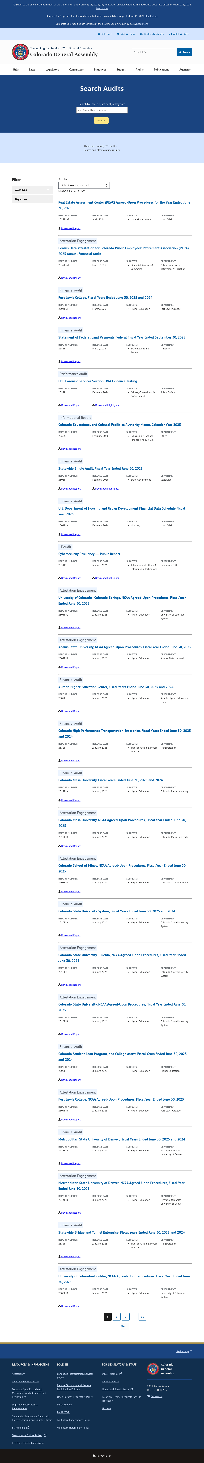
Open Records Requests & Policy (75, 1396)
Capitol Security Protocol (25, 1381)
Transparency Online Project (29, 1435)
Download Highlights (107, 405)
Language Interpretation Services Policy (75, 1375)
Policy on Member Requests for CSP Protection (121, 1398)
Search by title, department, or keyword (102, 104)
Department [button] (22, 199)
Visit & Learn (126, 34)
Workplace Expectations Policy (73, 1419)
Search (184, 52)
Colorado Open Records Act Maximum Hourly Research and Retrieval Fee (29, 1393)
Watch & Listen (179, 34)
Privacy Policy (64, 1404)
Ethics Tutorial (112, 1373)
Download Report (71, 228)
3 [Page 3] (126, 1316)
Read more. (102, 8)
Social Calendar (110, 1381)
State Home (20, 1427)
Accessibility (18, 1373)
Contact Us (154, 1396)
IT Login (106, 1408)
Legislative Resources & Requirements (25, 1406)
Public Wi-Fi (63, 1412)
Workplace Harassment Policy (73, 1427)
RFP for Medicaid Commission (28, 1443)
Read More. (151, 16)
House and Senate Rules (117, 1389)
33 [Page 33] (142, 1316)
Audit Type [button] (21, 189)
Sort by (62, 179)
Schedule (105, 34)
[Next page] (125, 1326)
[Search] (154, 52)
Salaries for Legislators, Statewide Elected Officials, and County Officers (32, 1417)
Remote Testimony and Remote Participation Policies (74, 1387)
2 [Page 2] (117, 1316)
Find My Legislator (152, 34)
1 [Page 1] (108, 1316)
